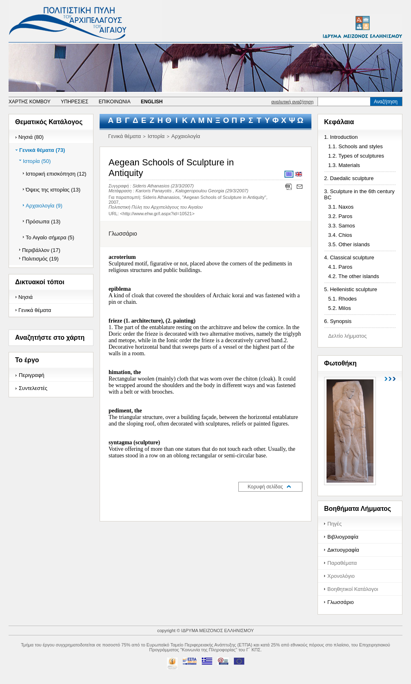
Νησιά (25, 297)
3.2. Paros (340, 216)
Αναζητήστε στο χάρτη (49, 337)
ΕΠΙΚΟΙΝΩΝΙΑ (115, 102)
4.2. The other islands (353, 276)
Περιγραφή (31, 375)
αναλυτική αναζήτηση (292, 101)
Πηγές (334, 524)
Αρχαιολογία (185, 136)
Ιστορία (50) (37, 161)
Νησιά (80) (31, 137)
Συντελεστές (33, 388)
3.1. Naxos (340, 207)
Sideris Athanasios (151, 185)
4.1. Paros (340, 267)
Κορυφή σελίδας (265, 487)
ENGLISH (151, 102)
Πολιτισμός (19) (40, 259)
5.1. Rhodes (342, 299)
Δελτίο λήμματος (347, 336)
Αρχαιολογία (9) (44, 206)
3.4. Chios (340, 235)
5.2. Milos (339, 308)
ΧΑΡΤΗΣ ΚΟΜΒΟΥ (30, 102)
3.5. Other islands (349, 244)
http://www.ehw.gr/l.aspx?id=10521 (157, 213)
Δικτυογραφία (343, 550)
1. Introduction (341, 137)
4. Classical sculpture (349, 257)
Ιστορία (156, 136)
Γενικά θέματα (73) (42, 150)
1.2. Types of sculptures (356, 156)
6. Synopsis (337, 321)
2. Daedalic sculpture (348, 178)
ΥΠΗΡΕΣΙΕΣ (75, 102)
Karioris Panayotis (154, 190)
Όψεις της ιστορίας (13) (53, 190)
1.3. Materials (344, 165)
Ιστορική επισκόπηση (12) (56, 174)
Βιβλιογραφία (342, 537)
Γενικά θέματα (34, 310)
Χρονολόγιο (341, 576)
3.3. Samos (341, 226)
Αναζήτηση (386, 102)
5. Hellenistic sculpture (350, 289)
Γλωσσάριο (340, 602)
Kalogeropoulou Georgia (200, 190)
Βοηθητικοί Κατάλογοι (352, 589)
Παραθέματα (342, 563)
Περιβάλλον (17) (41, 250)
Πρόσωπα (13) (43, 221)
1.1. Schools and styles (355, 146)
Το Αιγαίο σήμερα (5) (50, 237)
